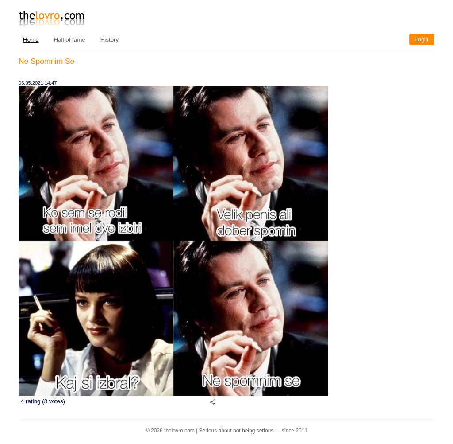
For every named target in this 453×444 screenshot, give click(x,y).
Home (31, 39)
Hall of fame (69, 39)
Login (421, 39)
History (109, 39)
